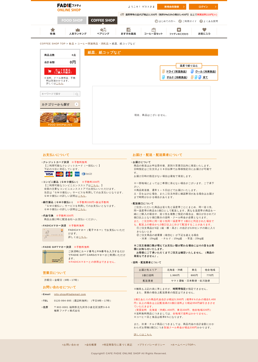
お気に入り (204, 31)
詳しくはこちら (143, 334)
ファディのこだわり (179, 31)
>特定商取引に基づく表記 (117, 344)
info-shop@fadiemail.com (70, 294)
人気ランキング (77, 31)
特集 (52, 31)
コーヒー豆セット (153, 31)
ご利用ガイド (189, 21)
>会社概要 (91, 344)
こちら (59, 83)
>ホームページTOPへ (183, 344)
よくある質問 (210, 21)
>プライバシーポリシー (151, 344)
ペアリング (103, 31)
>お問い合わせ (70, 344)
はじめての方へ (167, 21)
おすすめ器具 (128, 31)
